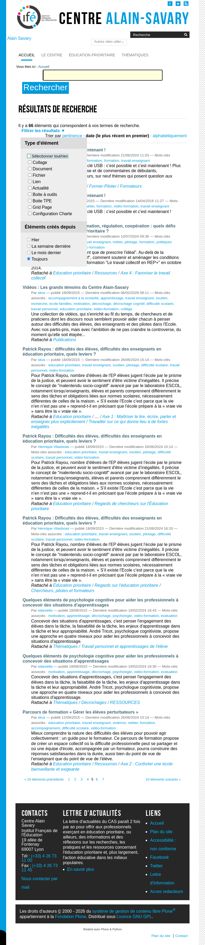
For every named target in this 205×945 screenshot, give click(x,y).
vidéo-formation (89, 161)
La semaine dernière (50, 246)
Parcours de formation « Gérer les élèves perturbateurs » (80, 712)
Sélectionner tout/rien (50, 156)
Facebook (159, 857)
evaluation (169, 616)
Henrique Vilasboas (53, 447)
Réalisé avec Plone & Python (102, 929)
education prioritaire (76, 309)
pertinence (72, 135)
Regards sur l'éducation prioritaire (126, 585)
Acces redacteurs (166, 891)
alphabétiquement (170, 135)
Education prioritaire (72, 273)
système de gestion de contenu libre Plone (133, 911)
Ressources (105, 273)
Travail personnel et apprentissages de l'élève (124, 646)
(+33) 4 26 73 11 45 (40, 867)
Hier (35, 240)
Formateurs (131, 186)
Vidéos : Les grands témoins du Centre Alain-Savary (76, 287)
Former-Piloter (102, 186)
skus (41, 293)
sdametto (45, 610)
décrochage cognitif (129, 304)
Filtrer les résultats (41, 130)
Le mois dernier (46, 252)
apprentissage (112, 298)
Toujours (39, 259)
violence (119, 723)
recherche (39, 304)
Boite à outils (45, 194)
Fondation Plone (70, 916)
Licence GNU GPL (134, 916)
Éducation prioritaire (92, 55)
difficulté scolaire (160, 304)
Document (42, 169)
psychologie (122, 616)
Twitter (156, 866)
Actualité (40, 188)
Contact (181, 936)
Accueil (27, 55)
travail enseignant (135, 161)
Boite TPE (42, 201)
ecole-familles (60, 304)
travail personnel (44, 309)
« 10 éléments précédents (44, 779)
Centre (124, 18)
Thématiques (135, 55)
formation (111, 161)
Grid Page (42, 207)
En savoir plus (80, 869)
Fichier (39, 175)
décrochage (101, 304)
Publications (64, 339)
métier (89, 206)
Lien (37, 181)
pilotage (131, 242)
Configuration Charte (52, 213)
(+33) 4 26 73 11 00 (39, 858)
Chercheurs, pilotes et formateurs (62, 590)
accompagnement (45, 728)
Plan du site (161, 831)
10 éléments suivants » (163, 779)
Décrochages (93, 702)
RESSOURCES (125, 702)
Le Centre (51, 55)
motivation (81, 304)
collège (126, 309)
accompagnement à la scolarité (73, 298)
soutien (162, 298)
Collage (40, 162)
